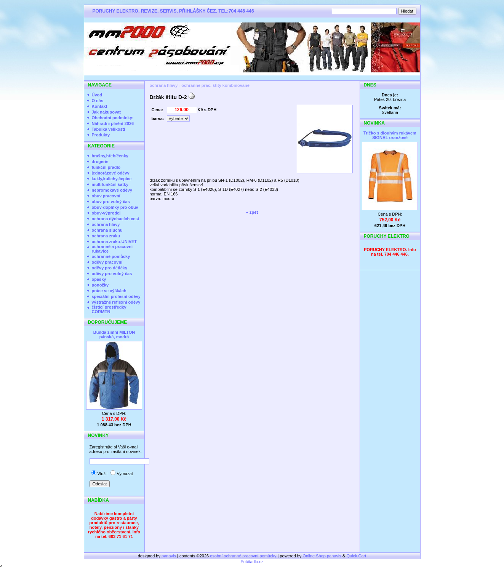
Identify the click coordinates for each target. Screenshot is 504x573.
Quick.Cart (356, 556)
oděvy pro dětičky (110, 268)
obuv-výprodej (106, 213)
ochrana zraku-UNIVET (114, 241)
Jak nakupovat (106, 112)
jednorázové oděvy (111, 173)
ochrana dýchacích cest (115, 218)
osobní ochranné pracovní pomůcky (243, 556)
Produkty (101, 135)
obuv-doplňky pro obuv (115, 207)
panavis (169, 556)
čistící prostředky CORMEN (109, 309)
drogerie (100, 161)
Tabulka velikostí (108, 129)
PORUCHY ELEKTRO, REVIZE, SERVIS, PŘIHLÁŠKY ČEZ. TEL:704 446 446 (173, 11)
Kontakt (99, 106)
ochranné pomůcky (111, 256)
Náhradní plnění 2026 (113, 123)
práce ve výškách (109, 290)
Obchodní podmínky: (113, 117)
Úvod (97, 95)
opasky (99, 279)
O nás (98, 100)
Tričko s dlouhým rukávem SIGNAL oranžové (389, 135)
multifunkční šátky (110, 184)
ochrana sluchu (107, 230)
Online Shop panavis (321, 556)
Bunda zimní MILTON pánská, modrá (114, 334)
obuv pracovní (106, 196)
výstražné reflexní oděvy (116, 302)
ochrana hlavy (106, 224)
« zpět (252, 212)
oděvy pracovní (107, 262)
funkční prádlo (106, 167)
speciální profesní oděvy (116, 296)
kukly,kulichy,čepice (112, 178)
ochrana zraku (106, 236)
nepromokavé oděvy (112, 190)
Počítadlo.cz (252, 561)
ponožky (100, 285)
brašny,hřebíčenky (110, 156)
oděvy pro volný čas (112, 273)
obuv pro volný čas (111, 201)
